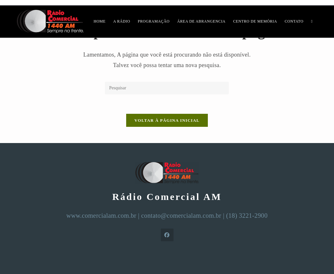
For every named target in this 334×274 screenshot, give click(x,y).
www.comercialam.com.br (101, 215)
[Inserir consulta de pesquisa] (167, 88)
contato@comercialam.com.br (181, 215)
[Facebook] (167, 235)
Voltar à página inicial (167, 120)
